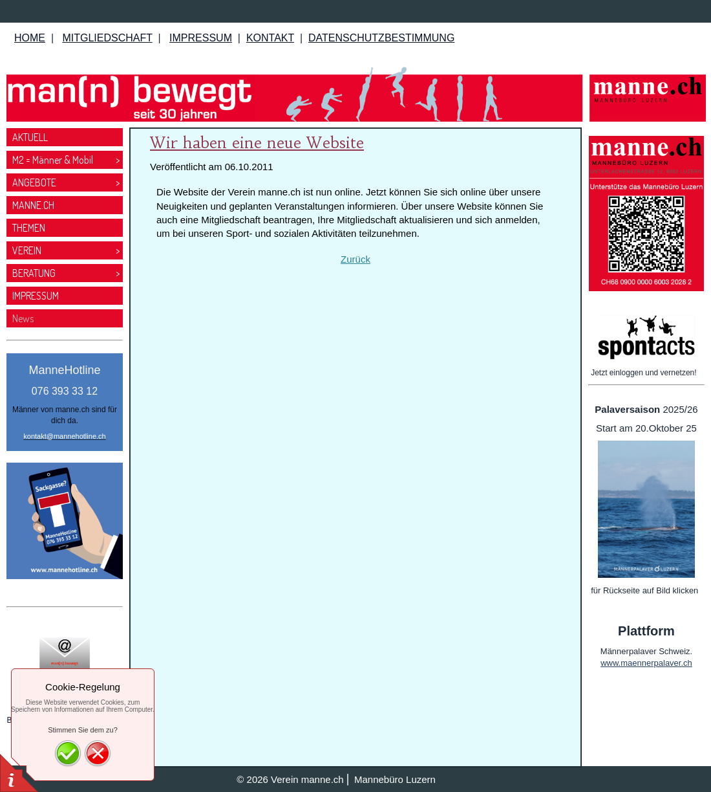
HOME (29, 37)
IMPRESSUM (200, 37)
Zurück (355, 259)
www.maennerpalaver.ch (646, 663)
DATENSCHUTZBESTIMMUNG (381, 37)
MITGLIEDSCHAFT (107, 37)
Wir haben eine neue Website (257, 143)
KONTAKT (270, 37)
